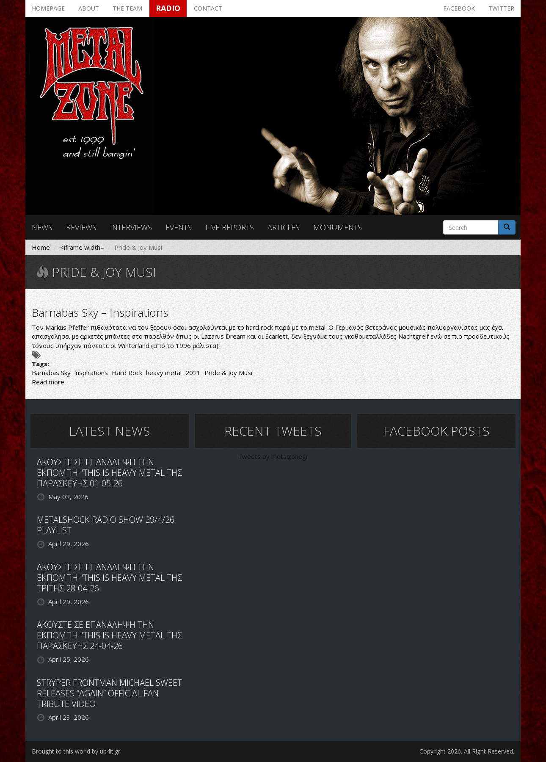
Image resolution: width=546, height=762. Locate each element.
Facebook (459, 8)
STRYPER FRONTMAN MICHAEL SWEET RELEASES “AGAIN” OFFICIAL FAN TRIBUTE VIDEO (109, 693)
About (88, 8)
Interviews (131, 227)
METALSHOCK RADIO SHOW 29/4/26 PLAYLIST (105, 525)
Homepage (48, 8)
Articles (283, 227)
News (42, 227)
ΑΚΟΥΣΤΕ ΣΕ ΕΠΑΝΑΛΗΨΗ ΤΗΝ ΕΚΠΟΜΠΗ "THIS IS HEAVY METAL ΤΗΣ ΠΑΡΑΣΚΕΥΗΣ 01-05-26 (109, 472)
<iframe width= (82, 247)
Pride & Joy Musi (228, 372)
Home (41, 247)
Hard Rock (127, 372)
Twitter (501, 8)
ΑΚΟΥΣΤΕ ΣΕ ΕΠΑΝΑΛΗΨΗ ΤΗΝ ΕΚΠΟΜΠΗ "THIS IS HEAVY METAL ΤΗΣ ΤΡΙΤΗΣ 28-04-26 (109, 577)
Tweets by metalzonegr (273, 456)
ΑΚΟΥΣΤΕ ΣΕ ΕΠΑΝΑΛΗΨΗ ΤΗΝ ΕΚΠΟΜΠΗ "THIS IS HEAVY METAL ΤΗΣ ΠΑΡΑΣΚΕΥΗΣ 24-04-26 (109, 635)
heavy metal (164, 372)
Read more (48, 382)
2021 (193, 372)
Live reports (229, 227)
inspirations (91, 372)
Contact (208, 8)
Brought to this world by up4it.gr (76, 751)
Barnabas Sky (51, 372)
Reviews (81, 227)
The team (127, 8)
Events (178, 227)
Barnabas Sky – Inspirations (100, 312)
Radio (168, 8)
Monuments (337, 227)
